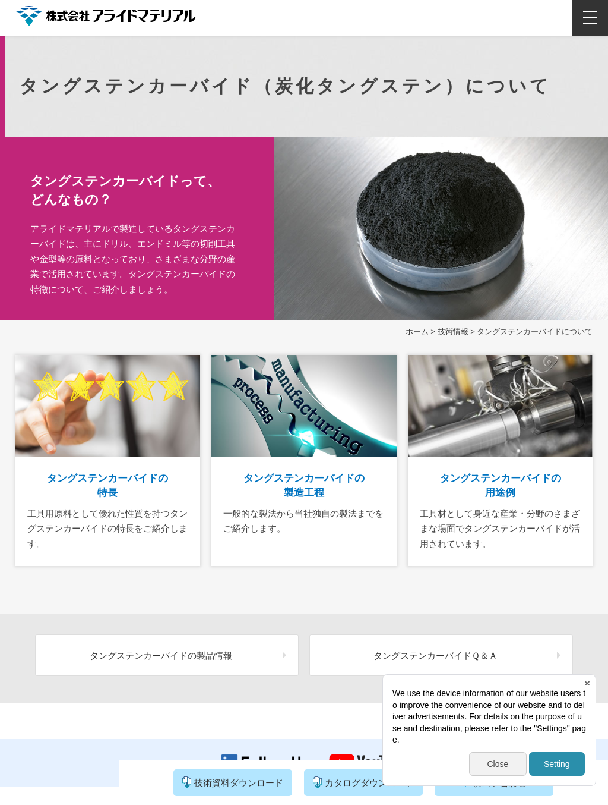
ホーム (417, 331)
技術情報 (453, 331)
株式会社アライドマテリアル (105, 19)
